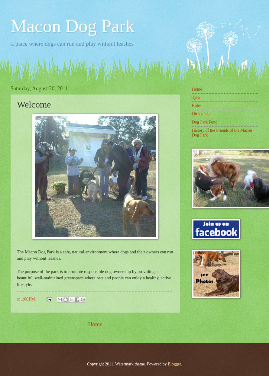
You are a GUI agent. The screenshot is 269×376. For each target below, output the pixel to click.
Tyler (196, 97)
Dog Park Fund (204, 122)
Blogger (174, 364)
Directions (200, 113)
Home (95, 324)
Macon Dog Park (72, 26)
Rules (196, 105)
